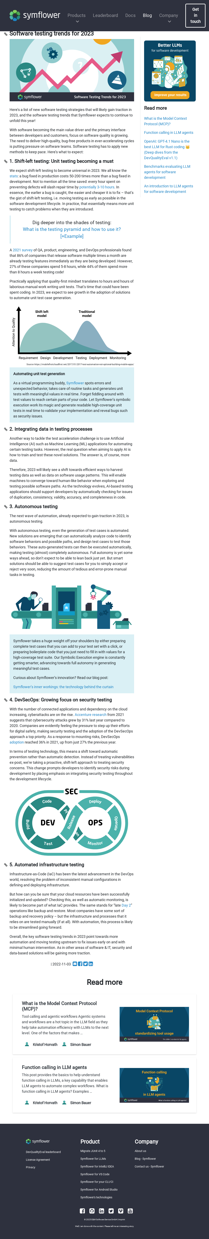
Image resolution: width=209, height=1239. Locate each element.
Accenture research (91, 714)
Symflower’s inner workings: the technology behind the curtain (63, 687)
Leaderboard (105, 15)
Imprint (121, 1219)
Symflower (75, 383)
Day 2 (126, 905)
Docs (130, 15)
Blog (147, 15)
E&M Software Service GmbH (104, 1219)
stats (14, 176)
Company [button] (168, 15)
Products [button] (77, 15)
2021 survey (23, 250)
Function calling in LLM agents (168, 132)
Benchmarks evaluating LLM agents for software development (167, 172)
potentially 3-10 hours (96, 187)
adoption (17, 742)
